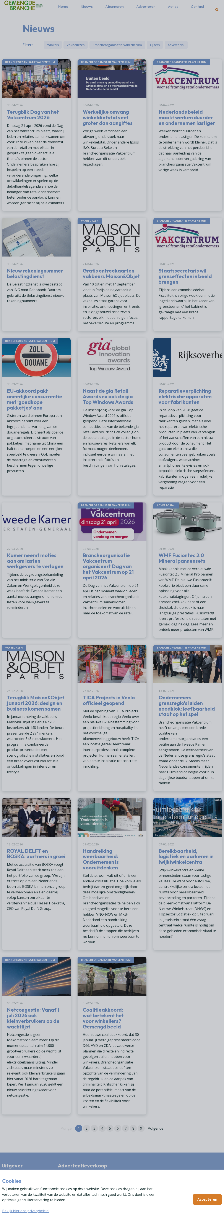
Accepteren (207, 1199)
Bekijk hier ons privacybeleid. (25, 1210)
